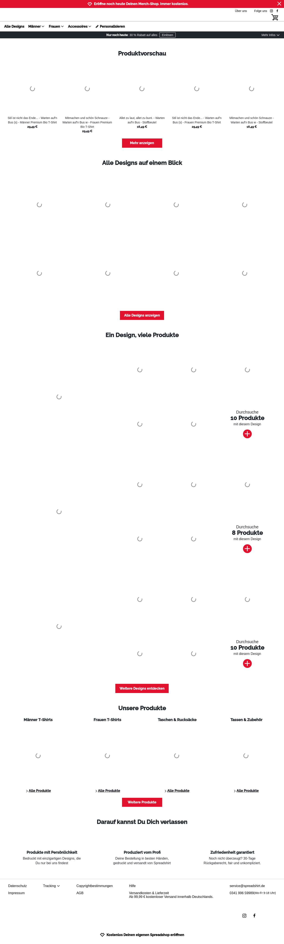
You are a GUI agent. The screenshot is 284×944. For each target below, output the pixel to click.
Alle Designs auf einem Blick (142, 162)
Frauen (56, 26)
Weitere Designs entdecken (142, 689)
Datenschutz (17, 886)
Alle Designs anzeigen (142, 315)
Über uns (241, 11)
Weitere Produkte (142, 802)
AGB (80, 893)
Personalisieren (110, 26)
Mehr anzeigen (142, 143)
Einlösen (167, 35)
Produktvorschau (142, 53)
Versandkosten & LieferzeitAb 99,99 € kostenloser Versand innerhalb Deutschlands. (171, 895)
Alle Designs (14, 26)
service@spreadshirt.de (247, 886)
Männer (36, 26)
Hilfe (132, 886)
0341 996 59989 (253, 893)
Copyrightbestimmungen (94, 886)
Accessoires (79, 26)
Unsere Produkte (142, 708)
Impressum (16, 893)
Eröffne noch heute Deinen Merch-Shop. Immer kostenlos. (141, 4)
